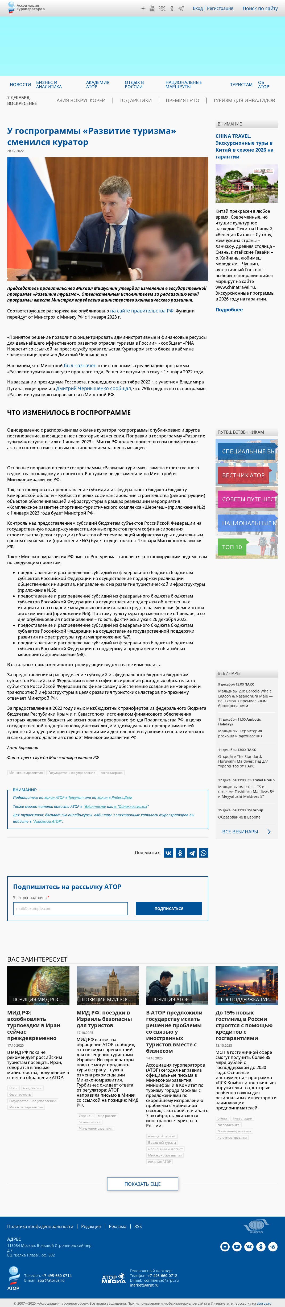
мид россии (32, 1082)
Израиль (85, 1110)
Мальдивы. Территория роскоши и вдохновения (240, 728)
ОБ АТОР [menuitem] (263, 85)
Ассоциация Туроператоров (31, 7)
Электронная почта (30, 891)
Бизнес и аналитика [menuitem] (49, 85)
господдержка (112, 769)
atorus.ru (264, 1297)
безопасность (20, 1089)
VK (163, 8)
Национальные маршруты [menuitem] (184, 85)
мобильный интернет (165, 1143)
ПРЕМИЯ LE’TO (199, 100)
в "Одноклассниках (130, 801)
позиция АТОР (159, 1156)
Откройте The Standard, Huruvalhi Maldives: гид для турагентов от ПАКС (243, 756)
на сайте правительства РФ (139, 310)
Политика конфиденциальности (36, 1220)
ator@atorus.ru (51, 1274)
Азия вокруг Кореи (116, 100)
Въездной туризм (162, 1137)
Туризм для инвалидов (250, 100)
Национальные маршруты (246, 517)
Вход (199, 8)
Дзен (144, 8)
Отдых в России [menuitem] (134, 85)
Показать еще (142, 1178)
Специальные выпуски (242, 446)
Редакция (82, 1220)
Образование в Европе (239, 811)
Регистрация (222, 8)
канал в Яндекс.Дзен (116, 793)
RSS (125, 1220)
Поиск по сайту (261, 8)
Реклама (106, 1220)
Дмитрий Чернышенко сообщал (90, 386)
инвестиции (242, 1113)
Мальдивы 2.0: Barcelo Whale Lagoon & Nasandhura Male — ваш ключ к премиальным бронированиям (245, 693)
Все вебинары (238, 826)
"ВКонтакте (95, 801)
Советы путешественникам (247, 493)
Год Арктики (160, 100)
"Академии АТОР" (48, 815)
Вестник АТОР (233, 469)
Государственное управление (72, 769)
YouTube (153, 8)
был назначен (78, 364)
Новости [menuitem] (20, 84)
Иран (13, 1082)
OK (173, 8)
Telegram (182, 8)
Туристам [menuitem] (241, 84)
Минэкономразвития (26, 769)
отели (222, 1113)
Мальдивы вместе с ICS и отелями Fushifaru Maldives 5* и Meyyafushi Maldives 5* (246, 786)
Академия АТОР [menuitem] (97, 85)
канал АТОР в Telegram (64, 793)
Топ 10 (226, 541)
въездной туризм (162, 1131)
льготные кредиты (232, 1132)
